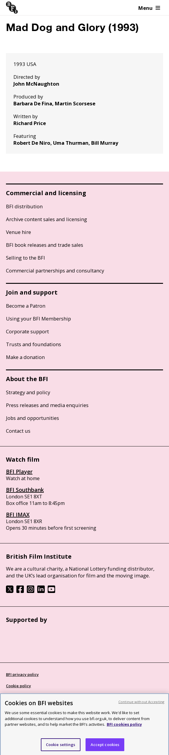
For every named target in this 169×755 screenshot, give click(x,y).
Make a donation (25, 357)
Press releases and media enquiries (47, 405)
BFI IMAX (18, 514)
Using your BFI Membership (38, 318)
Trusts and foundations (33, 344)
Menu (149, 7)
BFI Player (19, 471)
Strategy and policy (28, 392)
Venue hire (18, 232)
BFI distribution (24, 206)
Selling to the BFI (25, 257)
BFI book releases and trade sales (44, 244)
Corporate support (27, 331)
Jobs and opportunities (32, 418)
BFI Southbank (25, 489)
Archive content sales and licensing (46, 219)
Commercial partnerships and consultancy (55, 270)
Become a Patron (25, 305)
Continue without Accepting (141, 707)
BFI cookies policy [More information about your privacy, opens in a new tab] (124, 730)
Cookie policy (18, 685)
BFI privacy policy (22, 674)
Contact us (18, 430)
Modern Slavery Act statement (34, 697)
